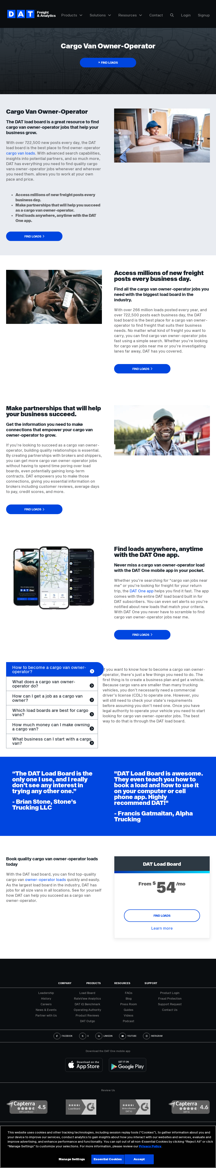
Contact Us (169, 1009)
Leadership (46, 992)
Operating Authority (87, 1009)
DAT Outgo (87, 1021)
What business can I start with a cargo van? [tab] (51, 741)
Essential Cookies (108, 1159)
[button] (108, 62)
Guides (128, 1009)
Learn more (162, 928)
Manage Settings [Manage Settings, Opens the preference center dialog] (72, 1159)
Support (151, 983)
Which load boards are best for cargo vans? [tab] (50, 712)
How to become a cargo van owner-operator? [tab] (49, 669)
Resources (130, 15)
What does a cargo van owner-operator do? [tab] (43, 683)
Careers (46, 1004)
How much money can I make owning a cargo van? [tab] (51, 726)
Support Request (170, 1004)
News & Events (46, 1009)
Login (186, 15)
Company (65, 983)
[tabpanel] (154, 698)
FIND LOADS (162, 915)
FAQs (128, 992)
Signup (204, 15)
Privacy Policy (150, 1146)
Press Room (128, 1004)
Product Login (169, 992)
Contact (156, 15)
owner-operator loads (45, 879)
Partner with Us (46, 1015)
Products (71, 15)
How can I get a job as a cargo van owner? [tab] (47, 698)
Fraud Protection (169, 998)
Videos (128, 1015)
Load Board (87, 992)
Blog (128, 998)
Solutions (100, 15)
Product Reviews (87, 1015)
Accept (139, 1159)
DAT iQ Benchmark (87, 1004)
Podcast (128, 1021)
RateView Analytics (87, 998)
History (46, 998)
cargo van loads (20, 153)
